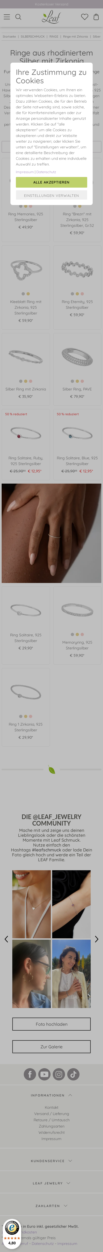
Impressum (25, 172)
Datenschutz (46, 172)
